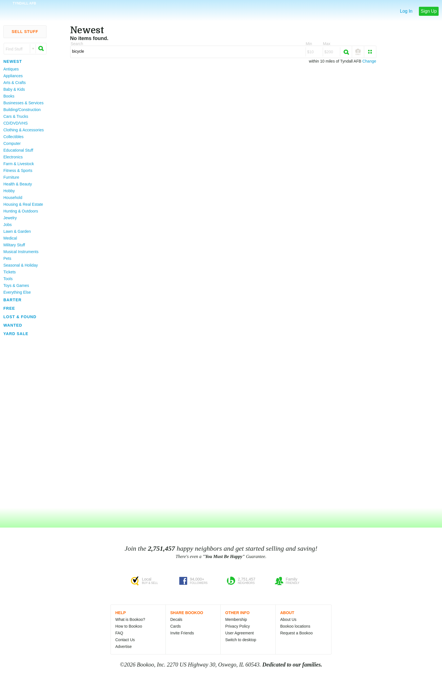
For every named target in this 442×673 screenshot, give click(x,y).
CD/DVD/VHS (15, 123)
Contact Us (125, 639)
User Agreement (239, 633)
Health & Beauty (17, 184)
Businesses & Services (23, 103)
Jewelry (10, 218)
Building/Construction (22, 109)
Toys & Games (16, 285)
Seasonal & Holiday (20, 265)
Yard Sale (15, 333)
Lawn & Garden (17, 231)
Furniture (11, 177)
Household (12, 197)
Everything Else (17, 292)
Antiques (11, 69)
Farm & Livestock (18, 163)
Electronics (13, 157)
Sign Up (429, 11)
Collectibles (13, 136)
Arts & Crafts (14, 82)
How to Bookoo (128, 626)
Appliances (13, 76)
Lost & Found (19, 317)
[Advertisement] (22, 422)
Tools (8, 278)
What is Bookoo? (130, 619)
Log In (406, 11)
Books (8, 96)
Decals (176, 619)
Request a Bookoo (296, 633)
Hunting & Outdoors (20, 211)
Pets (7, 258)
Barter (12, 300)
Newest (12, 61)
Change (369, 61)
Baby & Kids (14, 89)
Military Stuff (14, 245)
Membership (236, 619)
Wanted (12, 325)
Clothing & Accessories (23, 130)
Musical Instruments (20, 251)
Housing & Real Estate (23, 204)
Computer (12, 143)
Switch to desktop (240, 639)
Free (9, 308)
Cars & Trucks (15, 116)
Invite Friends (182, 633)
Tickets (9, 272)
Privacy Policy (237, 626)
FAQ (119, 633)
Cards (175, 626)
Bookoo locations (295, 626)
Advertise (123, 646)
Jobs (7, 224)
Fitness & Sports (17, 170)
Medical (10, 238)
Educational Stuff (18, 150)
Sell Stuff (25, 31)
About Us (288, 619)
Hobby (9, 191)
